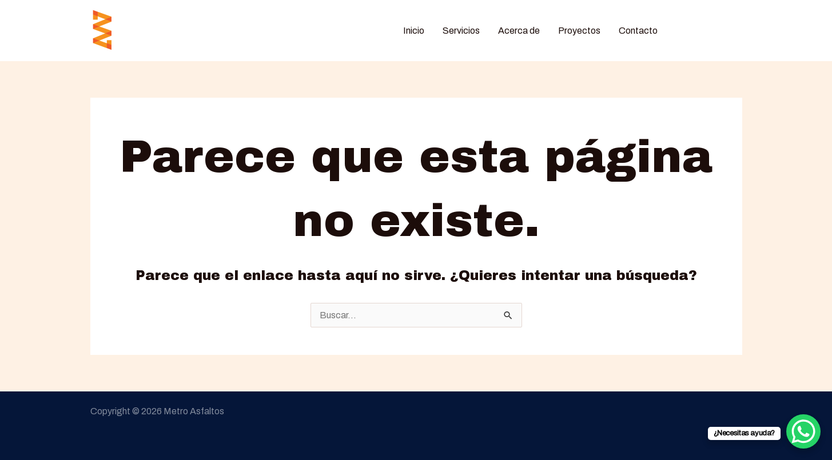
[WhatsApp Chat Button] (803, 431)
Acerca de (519, 30)
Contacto (638, 30)
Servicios (461, 30)
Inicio (413, 30)
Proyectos (579, 30)
